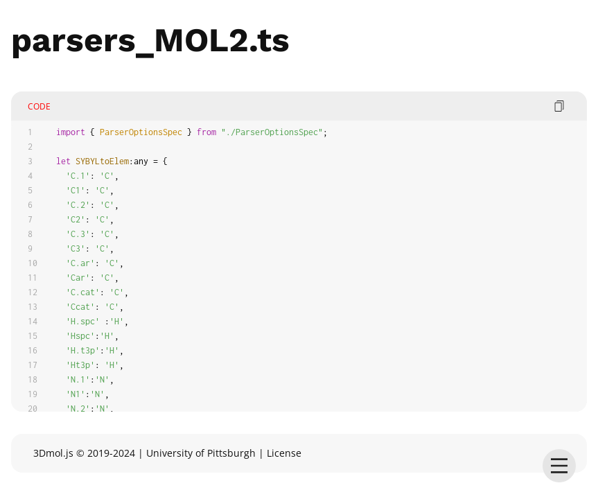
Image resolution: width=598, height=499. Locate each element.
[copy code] (559, 106)
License (284, 452)
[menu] (559, 465)
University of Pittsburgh (201, 452)
